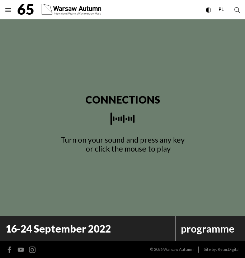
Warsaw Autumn (178, 249)
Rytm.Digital (229, 249)
